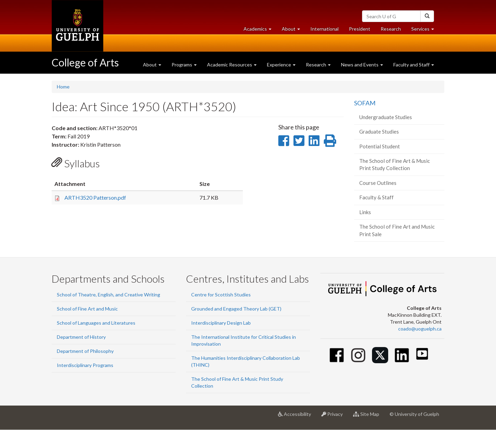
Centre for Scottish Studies (221, 294)
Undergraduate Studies (385, 117)
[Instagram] (358, 355)
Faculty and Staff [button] (413, 64)
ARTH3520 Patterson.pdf (95, 197)
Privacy (334, 416)
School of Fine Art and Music (87, 309)
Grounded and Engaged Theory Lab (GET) (236, 309)
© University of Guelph (414, 414)
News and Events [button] (362, 64)
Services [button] (425, 30)
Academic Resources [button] (232, 64)
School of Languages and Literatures (96, 323)
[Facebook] (337, 355)
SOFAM (364, 103)
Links (365, 212)
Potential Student (379, 146)
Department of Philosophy (85, 351)
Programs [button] (184, 64)
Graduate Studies (379, 131)
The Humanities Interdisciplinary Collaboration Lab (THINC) (245, 361)
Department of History (81, 337)
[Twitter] (380, 355)
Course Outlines (377, 183)
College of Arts (85, 62)
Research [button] (318, 64)
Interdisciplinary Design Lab (221, 323)
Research (393, 30)
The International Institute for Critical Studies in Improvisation (243, 340)
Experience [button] (281, 64)
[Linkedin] (402, 355)
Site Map (368, 416)
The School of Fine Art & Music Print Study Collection (394, 164)
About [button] (293, 30)
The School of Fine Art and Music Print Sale (397, 230)
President (359, 29)
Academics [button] (260, 30)
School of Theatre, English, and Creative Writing (108, 294)
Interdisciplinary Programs (85, 365)
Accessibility (297, 416)
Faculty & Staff (376, 197)
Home (63, 87)
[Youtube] (422, 353)
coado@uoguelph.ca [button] (420, 329)
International (324, 29)
